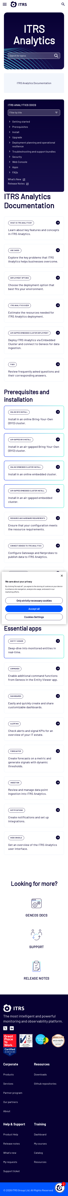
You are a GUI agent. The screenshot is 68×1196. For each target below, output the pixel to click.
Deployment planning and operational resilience (33, 144)
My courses (40, 1143)
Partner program (12, 1092)
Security (17, 156)
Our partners (10, 1101)
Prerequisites (20, 126)
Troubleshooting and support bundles (34, 151)
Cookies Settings (34, 616)
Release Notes (16, 183)
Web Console (19, 161)
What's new (9, 1152)
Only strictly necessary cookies (34, 600)
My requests (10, 1161)
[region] (34, 598)
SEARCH (56, 56)
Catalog (38, 1152)
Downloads (40, 1074)
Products (8, 1074)
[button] (60, 1188)
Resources (40, 1161)
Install (15, 132)
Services (8, 1083)
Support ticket (11, 1171)
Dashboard (40, 1134)
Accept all (34, 608)
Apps (15, 167)
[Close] (61, 575)
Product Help (10, 1134)
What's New (14, 179)
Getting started (21, 121)
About (6, 1111)
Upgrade (17, 137)
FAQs (15, 172)
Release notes (11, 1143)
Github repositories (45, 1083)
